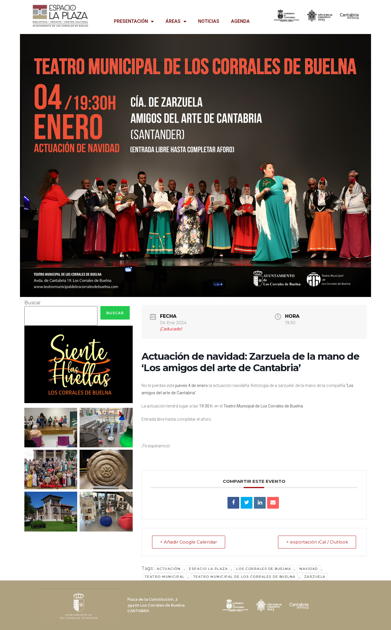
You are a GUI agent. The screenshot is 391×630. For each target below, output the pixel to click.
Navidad (308, 569)
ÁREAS (176, 21)
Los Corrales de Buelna (263, 569)
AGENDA (240, 21)
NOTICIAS (208, 21)
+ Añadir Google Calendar (189, 542)
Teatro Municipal (165, 577)
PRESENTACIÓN (134, 21)
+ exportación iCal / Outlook (317, 542)
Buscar (32, 302)
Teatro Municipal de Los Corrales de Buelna (244, 577)
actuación (169, 569)
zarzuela (315, 577)
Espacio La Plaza (208, 569)
